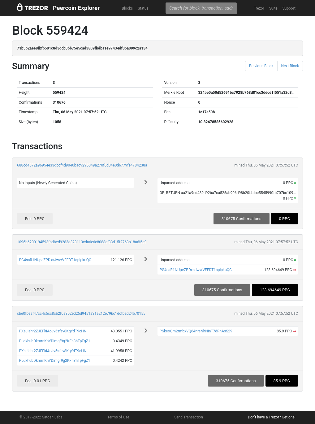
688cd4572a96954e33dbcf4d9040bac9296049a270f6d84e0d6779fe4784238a (82, 165)
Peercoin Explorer (76, 7)
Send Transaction (188, 417)
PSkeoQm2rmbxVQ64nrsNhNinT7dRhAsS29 (195, 331)
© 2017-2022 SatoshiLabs (41, 417)
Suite (273, 8)
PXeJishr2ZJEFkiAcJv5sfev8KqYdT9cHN (52, 331)
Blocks (127, 8)
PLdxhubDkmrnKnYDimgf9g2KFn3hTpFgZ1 (54, 341)
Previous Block (261, 66)
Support (289, 8)
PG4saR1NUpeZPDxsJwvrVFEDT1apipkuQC (55, 260)
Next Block (290, 66)
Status (143, 8)
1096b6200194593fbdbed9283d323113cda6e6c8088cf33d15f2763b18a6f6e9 (81, 242)
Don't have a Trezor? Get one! (272, 417)
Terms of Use (118, 417)
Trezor (259, 8)
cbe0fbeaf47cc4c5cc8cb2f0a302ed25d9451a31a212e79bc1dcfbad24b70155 (81, 313)
